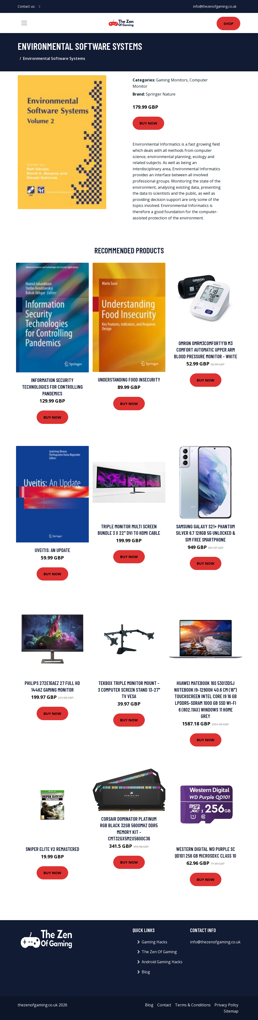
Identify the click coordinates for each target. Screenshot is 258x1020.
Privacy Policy (226, 1005)
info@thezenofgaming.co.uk (214, 6)
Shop (228, 23)
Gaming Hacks (154, 942)
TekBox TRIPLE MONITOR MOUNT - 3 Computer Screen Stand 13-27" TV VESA (129, 689)
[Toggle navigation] (24, 23)
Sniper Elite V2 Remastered (52, 849)
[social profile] (39, 6)
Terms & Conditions (193, 1005)
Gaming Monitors (172, 80)
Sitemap (231, 1011)
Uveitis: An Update (52, 550)
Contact (164, 1005)
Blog (146, 971)
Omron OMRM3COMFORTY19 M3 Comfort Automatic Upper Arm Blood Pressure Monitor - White (205, 349)
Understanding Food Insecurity (129, 379)
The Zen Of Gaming (159, 951)
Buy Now (148, 123)
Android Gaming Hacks (162, 961)
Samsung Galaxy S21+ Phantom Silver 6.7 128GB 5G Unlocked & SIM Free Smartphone (205, 532)
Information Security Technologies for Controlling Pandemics (52, 386)
